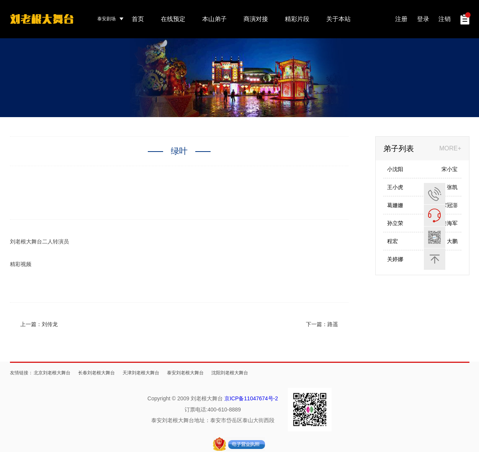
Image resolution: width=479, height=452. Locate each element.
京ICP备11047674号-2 (251, 398)
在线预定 (173, 19)
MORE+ (450, 148)
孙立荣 (395, 223)
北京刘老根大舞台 (52, 372)
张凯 (452, 187)
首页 (138, 19)
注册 (401, 19)
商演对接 (256, 19)
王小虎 (395, 187)
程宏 (392, 241)
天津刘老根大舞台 (141, 372)
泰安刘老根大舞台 (185, 372)
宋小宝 (449, 169)
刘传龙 (50, 324)
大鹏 (452, 241)
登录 (423, 19)
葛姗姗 (395, 205)
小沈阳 (395, 169)
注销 (444, 19)
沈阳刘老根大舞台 (229, 372)
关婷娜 (395, 259)
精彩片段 (297, 19)
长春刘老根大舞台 (96, 372)
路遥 (332, 324)
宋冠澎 (449, 205)
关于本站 (338, 19)
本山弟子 (214, 19)
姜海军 (449, 223)
